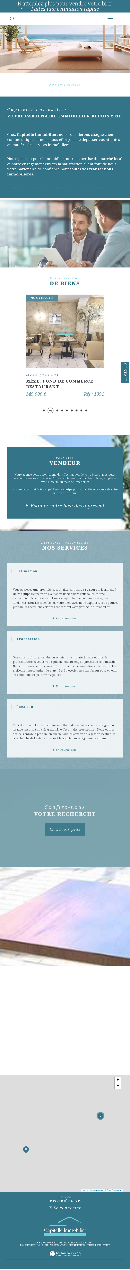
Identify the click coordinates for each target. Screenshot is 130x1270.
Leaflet (85, 1191)
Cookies (106, 1246)
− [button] (118, 1086)
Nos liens (80, 1246)
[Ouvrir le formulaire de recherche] (12, 18)
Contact (125, 372)
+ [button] (118, 1081)
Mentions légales (58, 1246)
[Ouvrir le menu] (110, 19)
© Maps (96, 1191)
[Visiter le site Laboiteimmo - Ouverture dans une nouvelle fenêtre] (65, 1258)
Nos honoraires (27, 1246)
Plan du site (42, 1246)
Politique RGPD (94, 1246)
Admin (72, 1246)
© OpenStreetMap (113, 1191)
